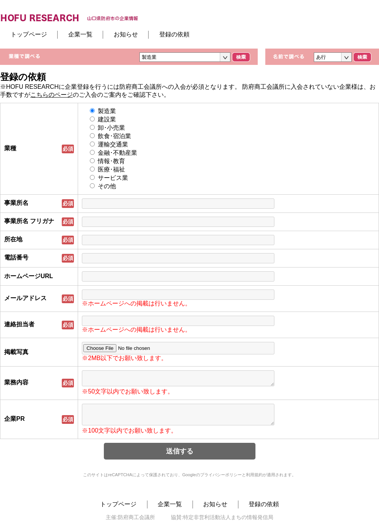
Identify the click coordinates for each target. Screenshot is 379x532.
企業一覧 (80, 34)
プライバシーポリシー (221, 480)
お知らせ (126, 34)
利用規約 (254, 480)
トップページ (29, 34)
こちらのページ (51, 94)
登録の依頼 (174, 34)
